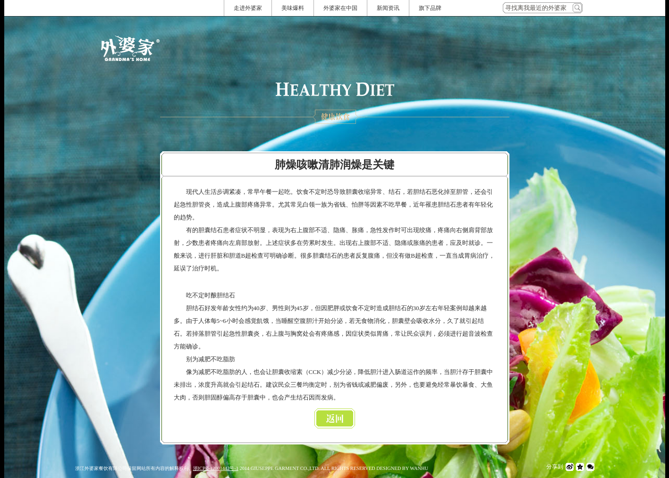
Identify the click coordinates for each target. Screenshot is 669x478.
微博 (570, 467)
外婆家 (130, 48)
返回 (334, 418)
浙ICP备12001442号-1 (215, 468)
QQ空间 (580, 467)
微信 (590, 467)
